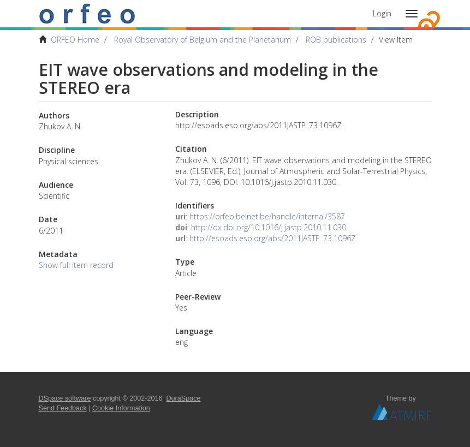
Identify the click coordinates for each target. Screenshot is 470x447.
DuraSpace (183, 398)
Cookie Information (121, 408)
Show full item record (76, 265)
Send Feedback (63, 408)
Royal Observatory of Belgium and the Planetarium (202, 39)
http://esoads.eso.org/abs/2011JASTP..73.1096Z (272, 238)
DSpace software (65, 398)
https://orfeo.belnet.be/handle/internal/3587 (267, 216)
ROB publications (336, 39)
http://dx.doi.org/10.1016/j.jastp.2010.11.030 (268, 227)
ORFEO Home (75, 39)
